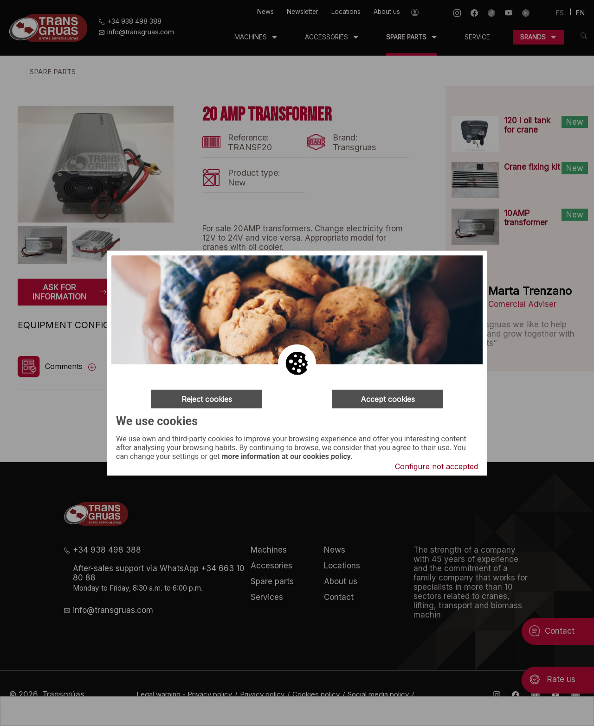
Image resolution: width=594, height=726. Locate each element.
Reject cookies (206, 399)
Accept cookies (388, 399)
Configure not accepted (436, 466)
